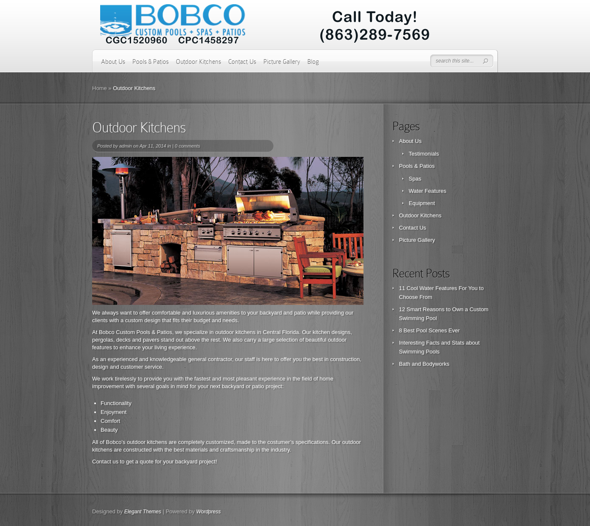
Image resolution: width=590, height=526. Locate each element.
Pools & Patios (150, 61)
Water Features (427, 191)
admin (125, 145)
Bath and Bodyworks (424, 364)
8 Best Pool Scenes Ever (429, 330)
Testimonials (424, 154)
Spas (415, 178)
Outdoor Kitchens (198, 61)
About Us (113, 61)
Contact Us (242, 61)
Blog (313, 61)
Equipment (422, 203)
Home (99, 88)
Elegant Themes (142, 512)
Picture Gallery (281, 61)
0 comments (187, 145)
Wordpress (208, 512)
